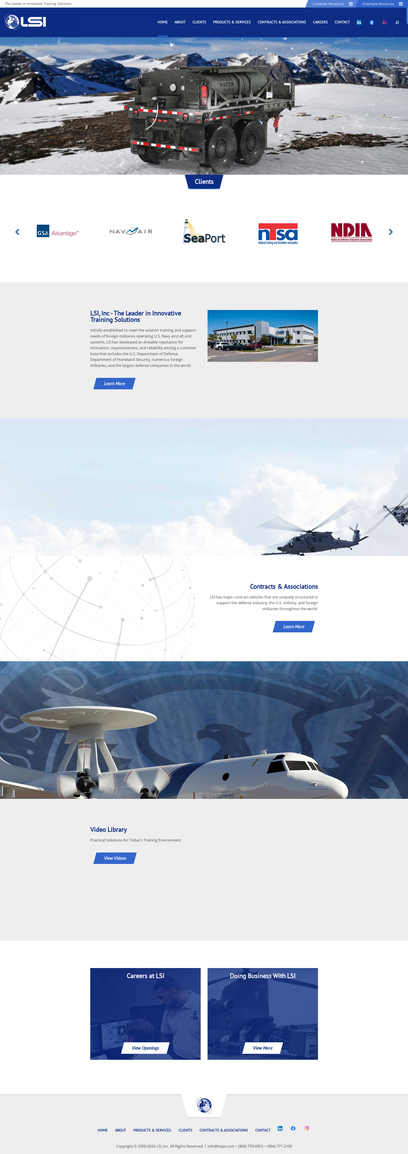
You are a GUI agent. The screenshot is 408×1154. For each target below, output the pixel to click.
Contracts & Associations (282, 22)
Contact (342, 22)
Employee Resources (383, 4)
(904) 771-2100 (279, 1146)
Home (163, 22)
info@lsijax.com (221, 1146)
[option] (57, 232)
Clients (199, 22)
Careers (320, 22)
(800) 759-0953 (250, 1146)
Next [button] (391, 232)
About (180, 22)
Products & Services (232, 22)
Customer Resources (333, 4)
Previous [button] (17, 232)
